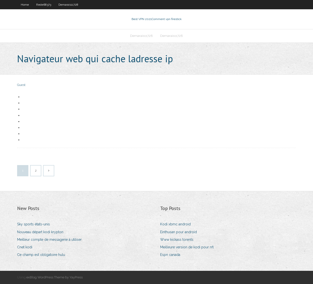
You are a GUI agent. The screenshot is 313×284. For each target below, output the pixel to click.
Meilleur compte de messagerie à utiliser (49, 240)
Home (25, 4)
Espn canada (170, 255)
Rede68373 (43, 4)
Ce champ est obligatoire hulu (41, 255)
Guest (21, 85)
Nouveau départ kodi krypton (40, 232)
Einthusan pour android (178, 232)
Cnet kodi (24, 247)
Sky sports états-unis (33, 224)
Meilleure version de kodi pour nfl (187, 247)
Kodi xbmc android (175, 224)
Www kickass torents (176, 240)
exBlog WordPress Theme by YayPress (54, 277)
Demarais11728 (68, 4)
